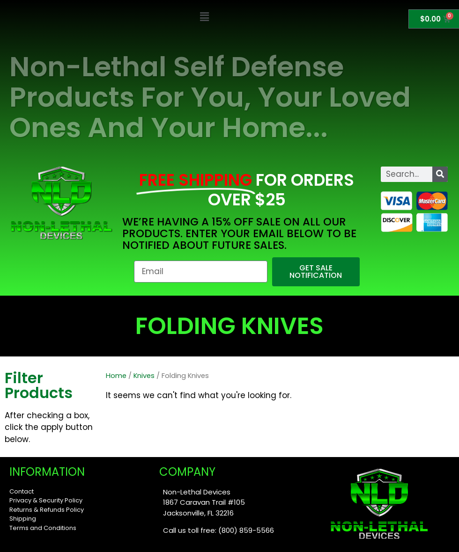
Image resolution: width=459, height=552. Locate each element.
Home (116, 375)
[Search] (440, 174)
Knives (144, 375)
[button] (204, 17)
